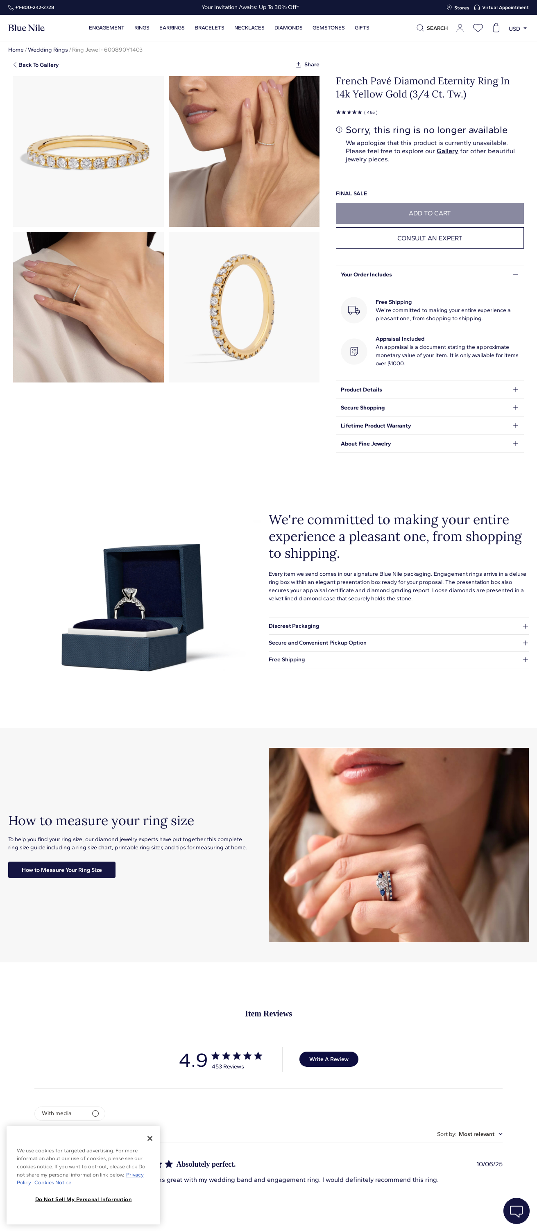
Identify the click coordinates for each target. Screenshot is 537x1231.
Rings (142, 28)
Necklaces (249, 28)
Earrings (172, 28)
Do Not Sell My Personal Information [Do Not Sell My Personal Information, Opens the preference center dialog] (83, 1199)
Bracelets (209, 28)
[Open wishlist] (478, 28)
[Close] (150, 1138)
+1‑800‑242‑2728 (34, 7)
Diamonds (288, 28)
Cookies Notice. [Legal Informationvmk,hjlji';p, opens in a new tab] (53, 1182)
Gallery (447, 151)
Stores (461, 8)
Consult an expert (429, 238)
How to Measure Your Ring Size (62, 870)
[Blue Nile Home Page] (26, 28)
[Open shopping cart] (496, 28)
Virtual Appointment (505, 7)
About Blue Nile (185, 1215)
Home (16, 49)
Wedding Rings (48, 49)
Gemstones (329, 28)
